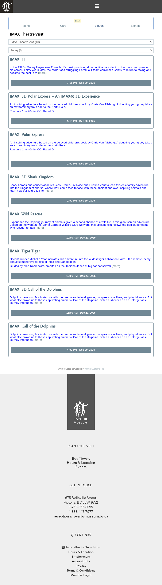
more (42, 72)
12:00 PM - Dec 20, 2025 (81, 276)
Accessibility (81, 561)
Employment (81, 556)
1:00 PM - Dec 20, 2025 (81, 200)
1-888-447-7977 (81, 511)
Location (88, 462)
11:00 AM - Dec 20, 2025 (81, 312)
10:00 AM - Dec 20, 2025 (81, 237)
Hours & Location (81, 552)
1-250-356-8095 (81, 507)
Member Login (81, 575)
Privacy (81, 566)
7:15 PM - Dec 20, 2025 (81, 82)
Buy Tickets (81, 458)
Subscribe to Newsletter (82, 547)
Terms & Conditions (81, 570)
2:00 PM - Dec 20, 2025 (81, 163)
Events (81, 467)
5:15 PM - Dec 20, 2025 (81, 121)
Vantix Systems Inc (94, 368)
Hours (72, 462)
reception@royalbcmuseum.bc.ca (81, 516)
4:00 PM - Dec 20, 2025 (81, 349)
